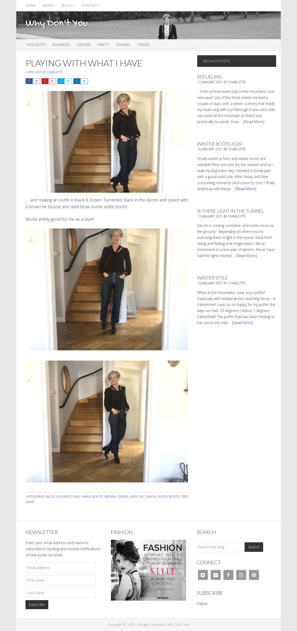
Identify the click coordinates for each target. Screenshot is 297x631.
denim (122, 496)
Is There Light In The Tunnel (230, 211)
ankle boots (92, 496)
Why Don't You (57, 24)
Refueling (209, 76)
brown (110, 496)
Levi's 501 (137, 496)
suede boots (168, 496)
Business (63, 496)
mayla (151, 496)
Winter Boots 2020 (219, 143)
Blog (50, 496)
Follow (202, 603)
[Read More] (253, 121)
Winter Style (212, 277)
